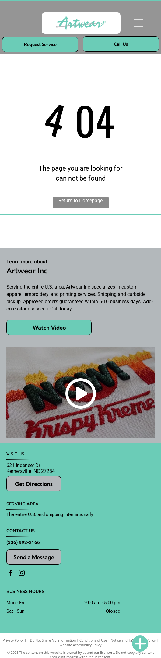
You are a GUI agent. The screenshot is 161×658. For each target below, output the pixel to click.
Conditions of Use (93, 640)
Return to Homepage (80, 200)
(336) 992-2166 (23, 542)
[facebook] (11, 573)
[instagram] (21, 573)
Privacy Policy (13, 640)
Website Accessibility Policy (81, 644)
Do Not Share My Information (53, 640)
